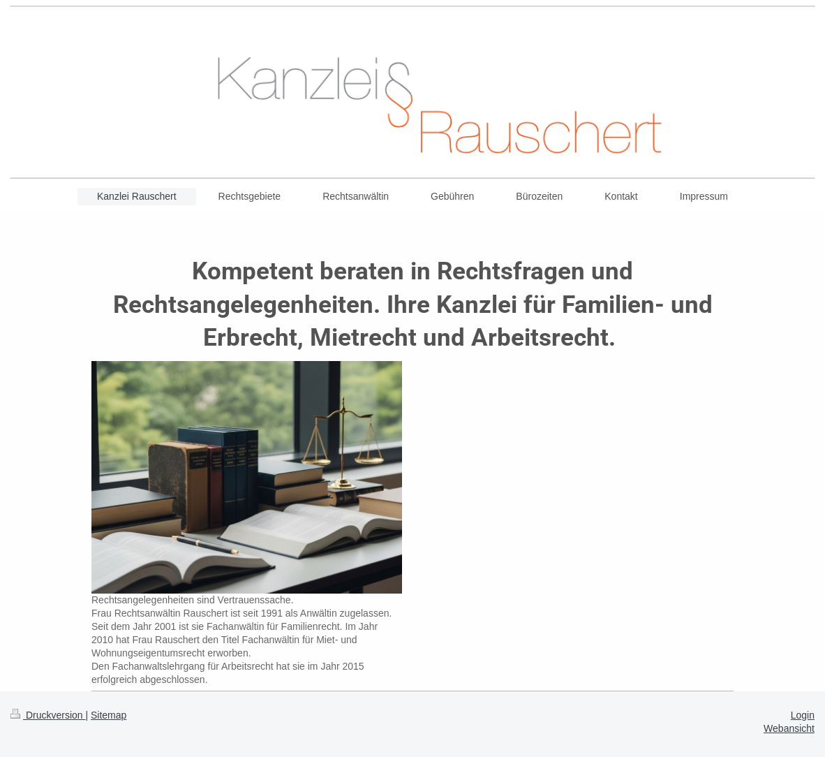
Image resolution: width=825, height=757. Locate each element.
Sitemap (108, 715)
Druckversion (47, 715)
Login (803, 715)
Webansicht (789, 728)
